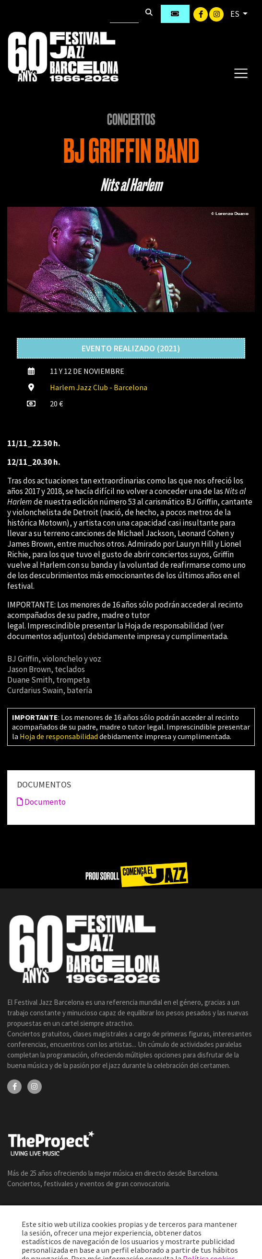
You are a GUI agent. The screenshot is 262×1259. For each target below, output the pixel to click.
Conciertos (131, 119)
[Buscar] (124, 14)
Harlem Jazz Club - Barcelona (98, 387)
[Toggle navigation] (240, 73)
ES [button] (235, 14)
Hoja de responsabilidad (59, 736)
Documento (41, 802)
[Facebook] (201, 13)
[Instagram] (216, 13)
